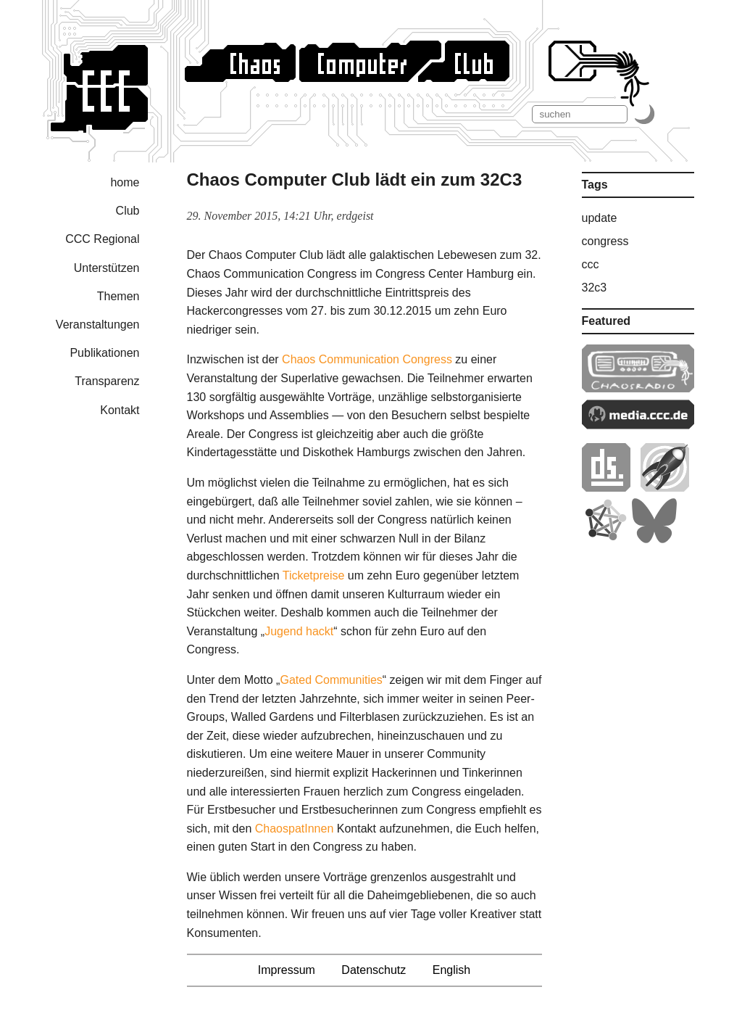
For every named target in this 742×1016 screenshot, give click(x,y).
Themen (118, 296)
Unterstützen (107, 268)
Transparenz (107, 381)
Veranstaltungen (98, 324)
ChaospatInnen (294, 828)
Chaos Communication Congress (367, 359)
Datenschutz (373, 970)
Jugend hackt (298, 631)
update (599, 218)
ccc (590, 264)
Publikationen (104, 353)
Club (128, 211)
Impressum (286, 970)
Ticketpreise (314, 575)
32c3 (594, 287)
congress (605, 241)
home (124, 182)
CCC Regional (102, 239)
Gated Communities (331, 680)
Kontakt (119, 410)
